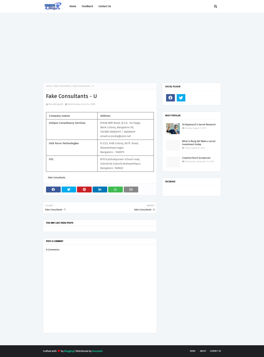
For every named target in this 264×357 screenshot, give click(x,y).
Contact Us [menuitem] (104, 6)
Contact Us (215, 351)
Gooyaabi (97, 351)
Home (49, 86)
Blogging (69, 351)
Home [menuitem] (72, 6)
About (203, 351)
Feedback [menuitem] (87, 6)
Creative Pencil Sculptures (196, 157)
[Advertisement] (132, 44)
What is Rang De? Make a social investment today (198, 143)
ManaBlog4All (55, 104)
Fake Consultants (62, 86)
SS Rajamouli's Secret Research (199, 124)
